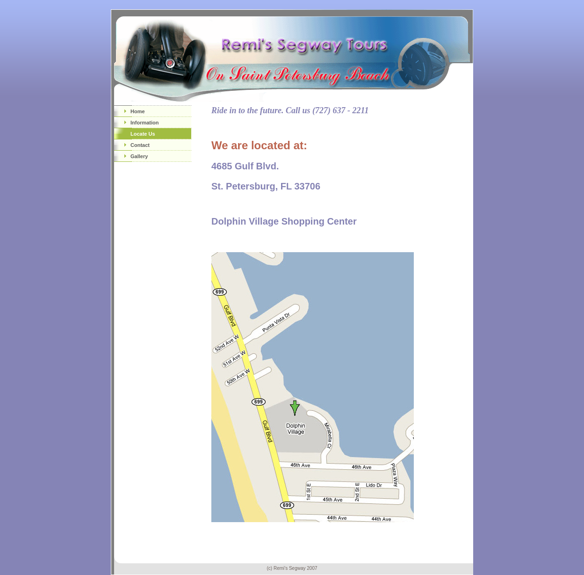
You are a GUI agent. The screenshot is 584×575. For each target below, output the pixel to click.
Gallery (139, 156)
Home (137, 111)
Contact (140, 145)
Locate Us (142, 134)
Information (144, 122)
